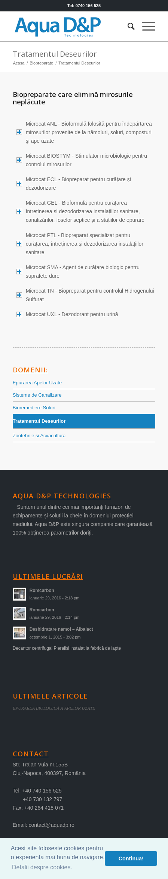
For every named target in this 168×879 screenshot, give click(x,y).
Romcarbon (42, 590)
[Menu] (145, 26)
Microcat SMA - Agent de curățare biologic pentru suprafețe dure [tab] (78, 271)
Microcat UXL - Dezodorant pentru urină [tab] (67, 314)
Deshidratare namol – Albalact (61, 629)
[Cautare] (127, 26)
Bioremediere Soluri (34, 407)
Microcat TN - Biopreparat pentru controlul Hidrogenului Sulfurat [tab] (85, 295)
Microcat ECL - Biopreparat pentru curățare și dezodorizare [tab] (73, 183)
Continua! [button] (131, 858)
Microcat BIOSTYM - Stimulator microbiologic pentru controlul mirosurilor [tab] (81, 160)
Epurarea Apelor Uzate (37, 382)
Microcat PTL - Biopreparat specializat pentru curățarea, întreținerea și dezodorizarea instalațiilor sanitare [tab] (79, 243)
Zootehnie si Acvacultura (39, 435)
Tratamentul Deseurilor (55, 54)
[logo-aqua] (70, 26)
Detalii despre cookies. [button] (42, 867)
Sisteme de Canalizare (37, 395)
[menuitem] (127, 26)
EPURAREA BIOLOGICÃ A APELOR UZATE (54, 708)
